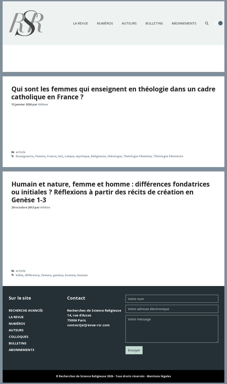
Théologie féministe (168, 156)
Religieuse (98, 156)
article (20, 152)
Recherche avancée (26, 310)
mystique (82, 156)
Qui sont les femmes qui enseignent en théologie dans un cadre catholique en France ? (113, 92)
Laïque (69, 156)
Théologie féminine (137, 156)
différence (32, 275)
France (52, 156)
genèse (58, 275)
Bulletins (154, 23)
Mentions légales (159, 376)
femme (40, 156)
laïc (60, 156)
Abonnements (184, 23)
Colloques (18, 336)
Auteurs (129, 23)
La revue (80, 23)
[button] (207, 23)
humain (82, 275)
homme (70, 275)
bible (19, 275)
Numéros (105, 23)
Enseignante (25, 156)
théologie (114, 156)
